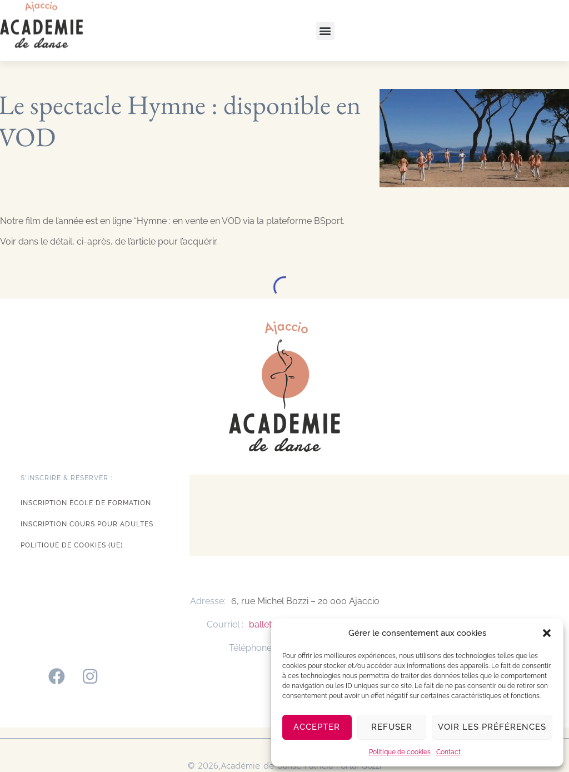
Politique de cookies (400, 752)
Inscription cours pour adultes (87, 524)
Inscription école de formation (86, 503)
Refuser (391, 727)
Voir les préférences (492, 727)
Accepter (316, 727)
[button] (546, 633)
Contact (448, 752)
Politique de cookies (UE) (72, 545)
